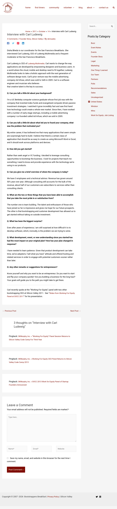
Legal (93, 61)
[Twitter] (13, 43)
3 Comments (13, 39)
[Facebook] (8, 43)
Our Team (95, 75)
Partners (95, 79)
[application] (74, 7)
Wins (93, 111)
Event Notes (96, 48)
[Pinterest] (18, 43)
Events (94, 52)
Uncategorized (97, 97)
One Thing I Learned (100, 70)
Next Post (75, 311)
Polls (93, 84)
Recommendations (99, 88)
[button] (114, 7)
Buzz (93, 43)
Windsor (94, 106)
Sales (93, 93)
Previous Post (9, 311)
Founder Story (26, 39)
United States (97, 102)
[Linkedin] (23, 43)
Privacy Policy (53, 499)
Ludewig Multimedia (37, 63)
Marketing (95, 66)
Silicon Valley (39, 39)
